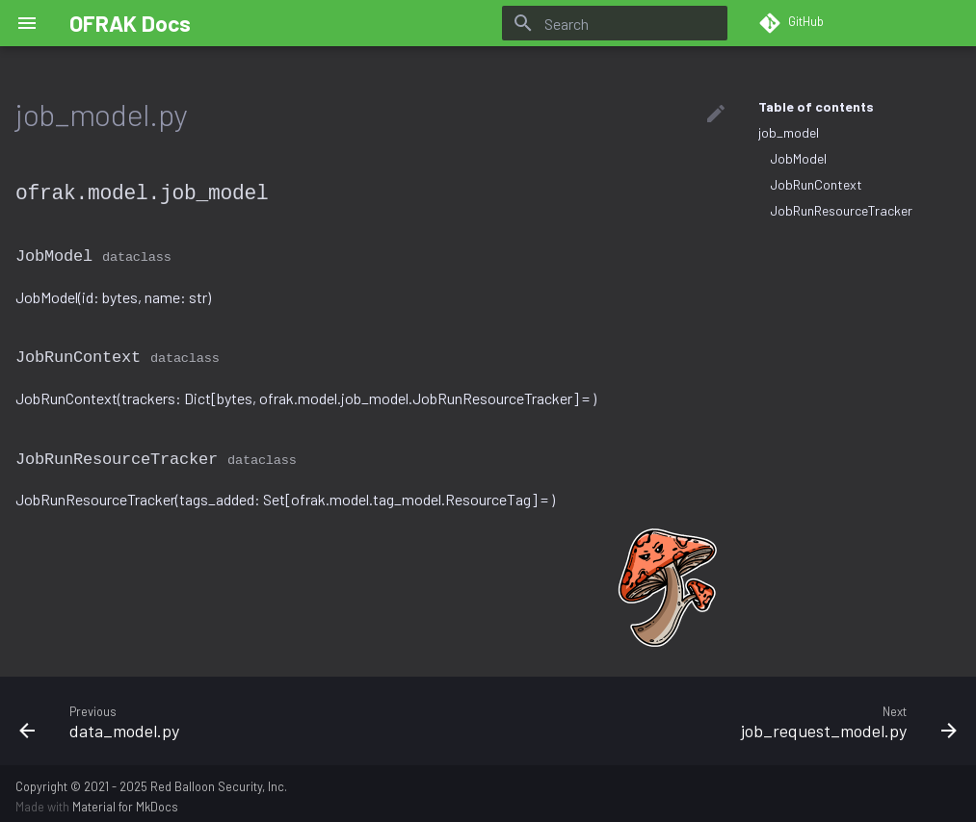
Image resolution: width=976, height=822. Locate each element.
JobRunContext (816, 184)
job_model (788, 132)
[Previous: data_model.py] (246, 715)
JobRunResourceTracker (841, 210)
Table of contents (816, 106)
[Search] (614, 23)
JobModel (798, 158)
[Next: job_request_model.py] (730, 715)
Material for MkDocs (125, 801)
